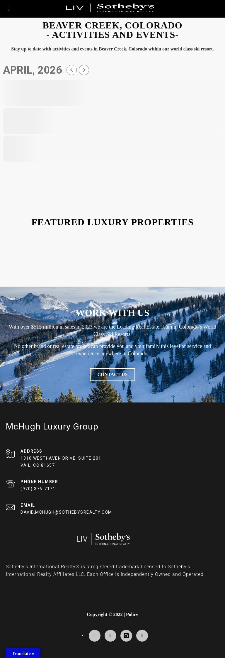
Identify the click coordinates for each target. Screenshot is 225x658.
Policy (132, 614)
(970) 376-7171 (38, 488)
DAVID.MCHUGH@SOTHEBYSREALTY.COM (66, 512)
